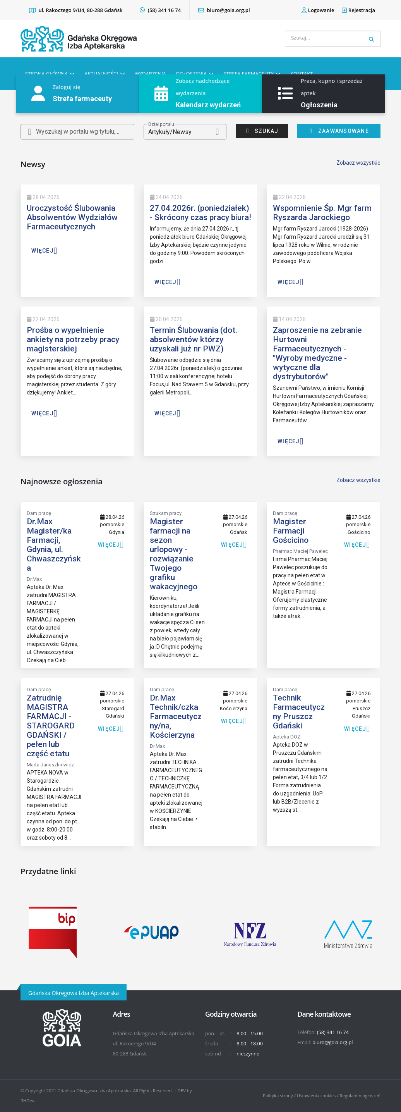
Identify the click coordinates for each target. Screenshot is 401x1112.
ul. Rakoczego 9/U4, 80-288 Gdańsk (75, 10)
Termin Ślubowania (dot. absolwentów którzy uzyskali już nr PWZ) (193, 339)
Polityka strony (278, 1095)
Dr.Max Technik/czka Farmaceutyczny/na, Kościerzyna (176, 716)
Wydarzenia (150, 73)
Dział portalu (161, 124)
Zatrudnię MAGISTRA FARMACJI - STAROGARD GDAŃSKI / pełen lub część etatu (51, 725)
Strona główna (46, 73)
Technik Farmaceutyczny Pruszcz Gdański (299, 711)
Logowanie (318, 10)
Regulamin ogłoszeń (360, 1095)
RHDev (27, 1100)
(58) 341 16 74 (160, 10)
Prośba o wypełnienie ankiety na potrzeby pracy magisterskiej (73, 339)
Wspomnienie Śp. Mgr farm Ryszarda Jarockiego (322, 212)
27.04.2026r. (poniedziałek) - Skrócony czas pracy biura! (200, 212)
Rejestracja (358, 10)
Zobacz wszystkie (358, 163)
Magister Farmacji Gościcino (290, 531)
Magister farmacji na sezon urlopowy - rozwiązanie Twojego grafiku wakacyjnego (173, 554)
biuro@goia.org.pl (224, 10)
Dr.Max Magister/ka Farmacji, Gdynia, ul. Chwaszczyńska (54, 545)
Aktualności (101, 73)
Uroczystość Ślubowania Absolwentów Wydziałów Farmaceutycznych (72, 217)
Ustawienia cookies (316, 1095)
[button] (185, 131)
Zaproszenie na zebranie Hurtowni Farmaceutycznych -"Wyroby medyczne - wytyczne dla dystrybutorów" (317, 353)
